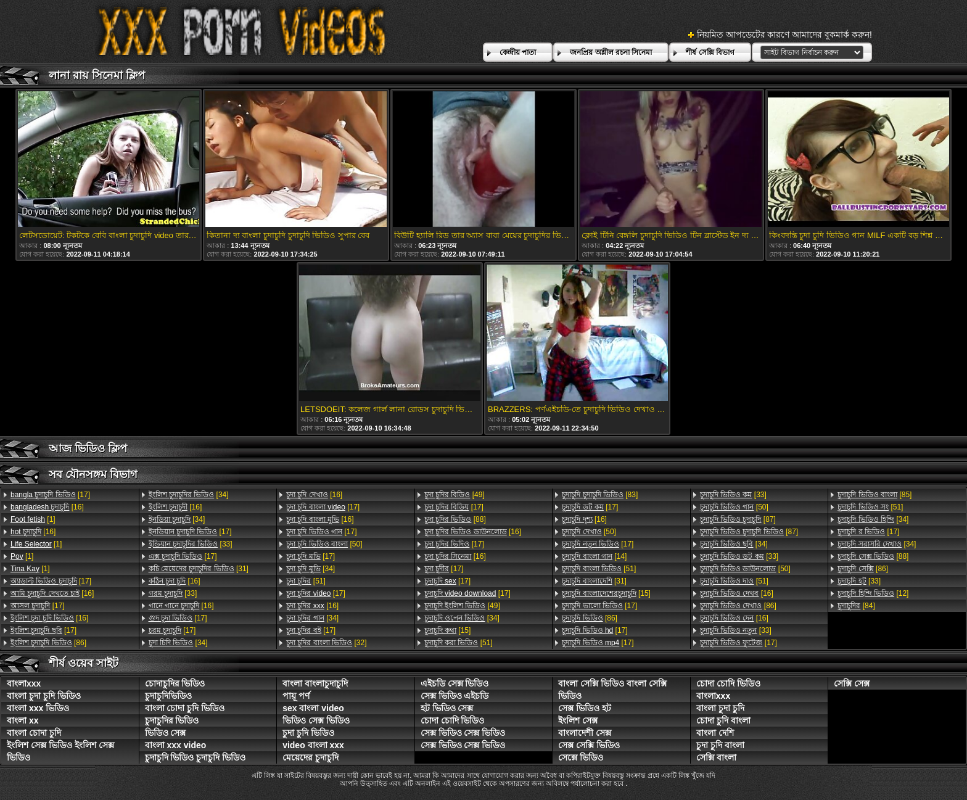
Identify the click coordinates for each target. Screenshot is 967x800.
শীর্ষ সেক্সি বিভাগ (710, 52)
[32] (326, 642)
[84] (855, 605)
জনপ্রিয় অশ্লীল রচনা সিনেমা (611, 52)
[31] (199, 568)
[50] (324, 544)
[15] (447, 630)
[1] (33, 519)
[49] (454, 494)
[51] (306, 581)
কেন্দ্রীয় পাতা (518, 52)
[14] (594, 556)
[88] (455, 519)
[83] (600, 494)
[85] (874, 494)
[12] (872, 593)
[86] (48, 642)
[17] (50, 494)
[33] (190, 544)
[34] (189, 494)
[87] (738, 519)
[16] (47, 507)
